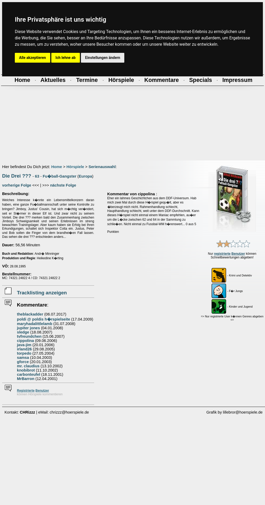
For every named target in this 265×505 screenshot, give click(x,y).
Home (56, 167)
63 (37, 176)
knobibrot (26, 370)
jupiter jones (28, 328)
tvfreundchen (29, 336)
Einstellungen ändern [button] (102, 57)
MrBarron (25, 379)
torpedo (24, 353)
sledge (23, 332)
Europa (85, 176)
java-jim (24, 345)
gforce (23, 362)
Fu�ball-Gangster (59, 176)
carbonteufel (28, 374)
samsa (23, 357)
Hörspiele (75, 167)
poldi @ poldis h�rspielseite (43, 319)
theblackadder (30, 314)
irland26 (24, 349)
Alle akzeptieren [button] (32, 57)
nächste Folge (63, 185)
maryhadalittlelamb (34, 324)
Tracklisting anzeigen (42, 292)
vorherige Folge (16, 185)
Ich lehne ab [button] (66, 57)
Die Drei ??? (16, 176)
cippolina (25, 341)
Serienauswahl (102, 167)
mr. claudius (28, 366)
